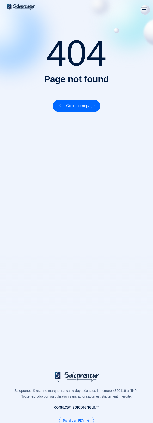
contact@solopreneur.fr (76, 407)
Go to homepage (76, 105)
